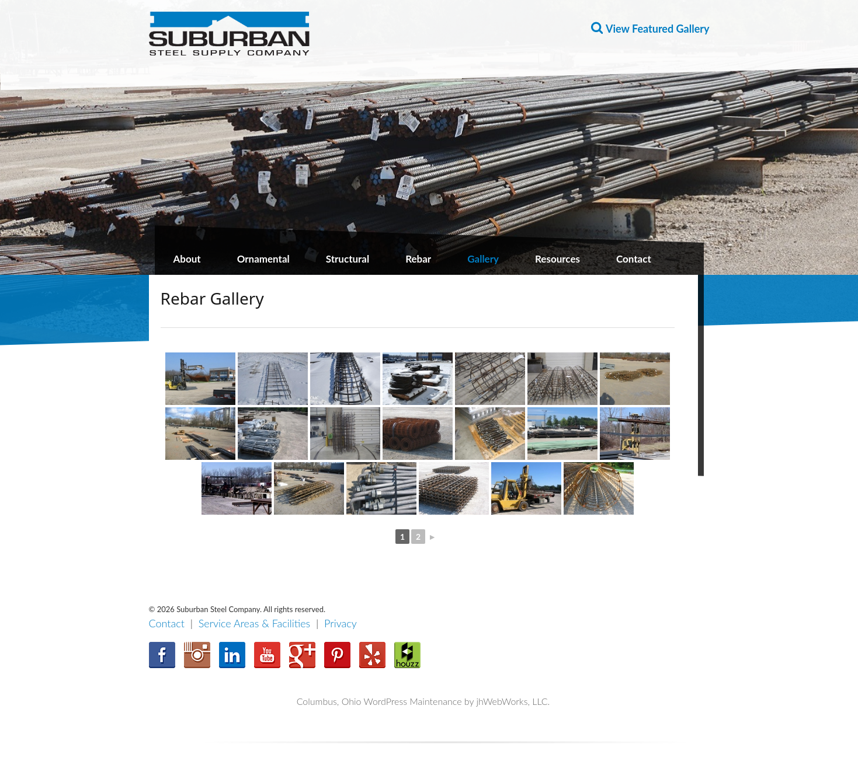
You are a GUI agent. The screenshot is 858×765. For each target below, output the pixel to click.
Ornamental (263, 259)
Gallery (483, 259)
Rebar (418, 259)
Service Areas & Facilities (255, 623)
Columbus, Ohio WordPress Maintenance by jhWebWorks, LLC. (423, 701)
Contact (633, 259)
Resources (557, 259)
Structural (347, 259)
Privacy (340, 623)
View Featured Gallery (657, 28)
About (187, 259)
